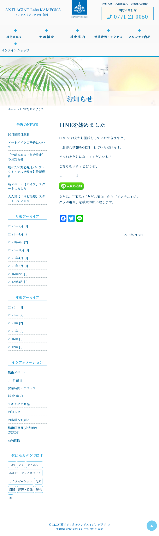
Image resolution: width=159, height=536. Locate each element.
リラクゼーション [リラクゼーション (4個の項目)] (20, 481)
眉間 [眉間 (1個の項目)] (12, 489)
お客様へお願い (139, 4)
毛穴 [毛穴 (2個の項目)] (38, 481)
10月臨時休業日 (19, 134)
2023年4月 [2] (18, 234)
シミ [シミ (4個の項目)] (21, 465)
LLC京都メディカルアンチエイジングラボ (79, 524)
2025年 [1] (15, 307)
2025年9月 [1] (18, 226)
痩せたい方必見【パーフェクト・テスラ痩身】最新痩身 (26, 171)
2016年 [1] (15, 339)
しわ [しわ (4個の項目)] (12, 465)
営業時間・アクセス (108, 36)
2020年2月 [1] (18, 266)
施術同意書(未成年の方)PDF (22, 430)
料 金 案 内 (77, 36)
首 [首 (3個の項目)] (10, 498)
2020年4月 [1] (18, 258)
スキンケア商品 (139, 36)
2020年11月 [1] (18, 250)
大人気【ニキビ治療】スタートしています (26, 198)
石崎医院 (14, 440)
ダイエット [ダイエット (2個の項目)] (34, 465)
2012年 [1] (15, 347)
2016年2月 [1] (18, 274)
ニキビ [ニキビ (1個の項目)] (13, 473)
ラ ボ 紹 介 (46, 36)
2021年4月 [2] (18, 242)
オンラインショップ (15, 50)
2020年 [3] (15, 331)
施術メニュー (15, 36)
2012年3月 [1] (18, 281)
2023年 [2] (15, 315)
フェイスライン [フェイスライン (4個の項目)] (31, 473)
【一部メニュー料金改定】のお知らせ (26, 156)
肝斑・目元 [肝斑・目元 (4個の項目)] (25, 489)
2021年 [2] (15, 323)
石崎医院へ (121, 4)
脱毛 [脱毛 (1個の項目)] (39, 489)
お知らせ (107, 4)
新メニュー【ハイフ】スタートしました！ (26, 186)
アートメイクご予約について (26, 144)
